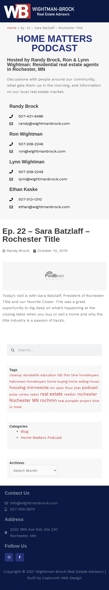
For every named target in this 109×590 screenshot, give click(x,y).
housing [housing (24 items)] (17, 387)
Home (11, 28)
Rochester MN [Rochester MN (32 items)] (24, 400)
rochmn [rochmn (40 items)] (48, 400)
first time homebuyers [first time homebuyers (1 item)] (81, 375)
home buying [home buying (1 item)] (57, 381)
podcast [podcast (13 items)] (90, 387)
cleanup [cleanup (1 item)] (15, 375)
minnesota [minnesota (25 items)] (38, 387)
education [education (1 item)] (48, 375)
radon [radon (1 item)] (34, 394)
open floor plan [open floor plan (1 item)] (68, 388)
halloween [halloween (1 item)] (17, 381)
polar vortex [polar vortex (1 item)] (19, 394)
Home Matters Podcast (41, 437)
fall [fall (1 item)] (59, 375)
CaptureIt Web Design (62, 578)
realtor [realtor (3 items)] (70, 394)
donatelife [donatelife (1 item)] (31, 375)
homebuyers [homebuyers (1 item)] (36, 381)
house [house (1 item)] (94, 381)
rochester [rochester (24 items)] (87, 394)
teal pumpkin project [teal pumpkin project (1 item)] (74, 401)
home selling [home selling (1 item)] (79, 381)
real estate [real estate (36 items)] (51, 394)
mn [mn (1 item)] (52, 388)
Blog (24, 431)
